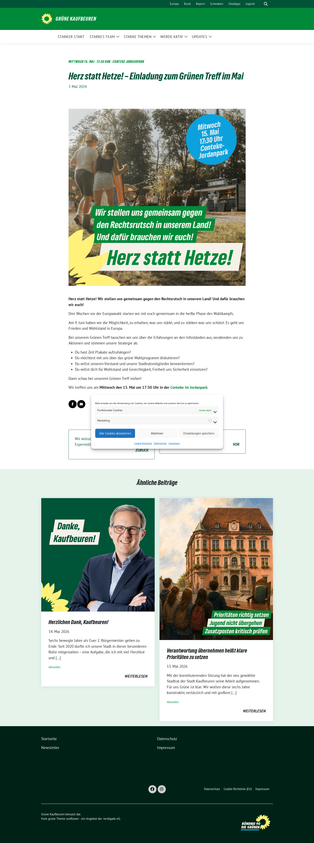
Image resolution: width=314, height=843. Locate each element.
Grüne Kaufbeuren (76, 19)
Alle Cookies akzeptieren (115, 433)
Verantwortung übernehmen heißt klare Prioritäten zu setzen (207, 653)
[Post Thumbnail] (98, 554)
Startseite (49, 738)
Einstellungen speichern (198, 433)
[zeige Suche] (266, 4)
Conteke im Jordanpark (188, 387)
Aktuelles (54, 667)
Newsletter (50, 747)
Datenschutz (160, 443)
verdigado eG (111, 819)
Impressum (174, 443)
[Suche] (260, 4)
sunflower (72, 819)
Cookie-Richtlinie (143, 443)
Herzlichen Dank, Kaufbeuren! (78, 622)
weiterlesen (136, 676)
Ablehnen (157, 433)
